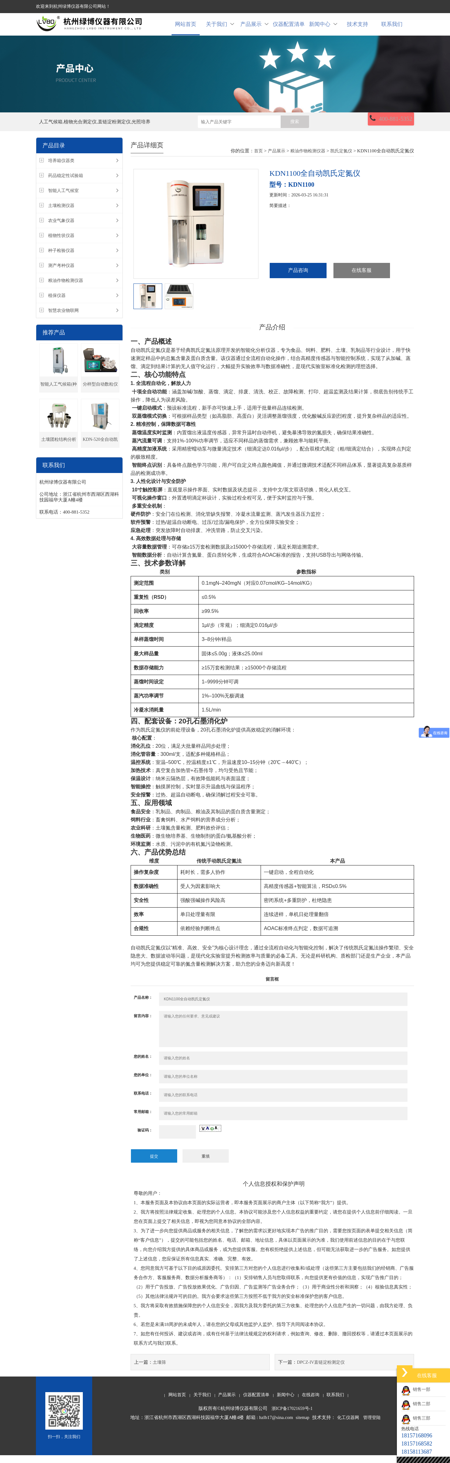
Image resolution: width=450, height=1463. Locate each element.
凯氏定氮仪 (341, 159)
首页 (258, 159)
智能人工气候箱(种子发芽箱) (58, 396)
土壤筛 (159, 1370)
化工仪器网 (348, 1425)
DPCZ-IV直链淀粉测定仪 (321, 1370)
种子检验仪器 (61, 259)
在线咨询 (310, 1402)
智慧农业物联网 (63, 319)
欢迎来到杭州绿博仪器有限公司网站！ (73, 6)
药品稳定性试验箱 (65, 184)
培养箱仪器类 (61, 169)
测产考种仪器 (61, 274)
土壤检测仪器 (61, 214)
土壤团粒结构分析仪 (58, 451)
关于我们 (220, 28)
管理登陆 (372, 1425)
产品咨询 (298, 279)
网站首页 (186, 28)
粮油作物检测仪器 (65, 289)
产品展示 (254, 28)
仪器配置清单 (289, 28)
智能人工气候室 (63, 199)
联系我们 (392, 28)
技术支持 (358, 28)
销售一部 (415, 1389)
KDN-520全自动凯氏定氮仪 (100, 451)
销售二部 (415, 1403)
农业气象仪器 (61, 229)
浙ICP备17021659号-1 (292, 1416)
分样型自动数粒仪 (100, 393)
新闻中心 (323, 28)
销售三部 (415, 1418)
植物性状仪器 (61, 244)
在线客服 (362, 279)
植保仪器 (57, 304)
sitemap (302, 1425)
